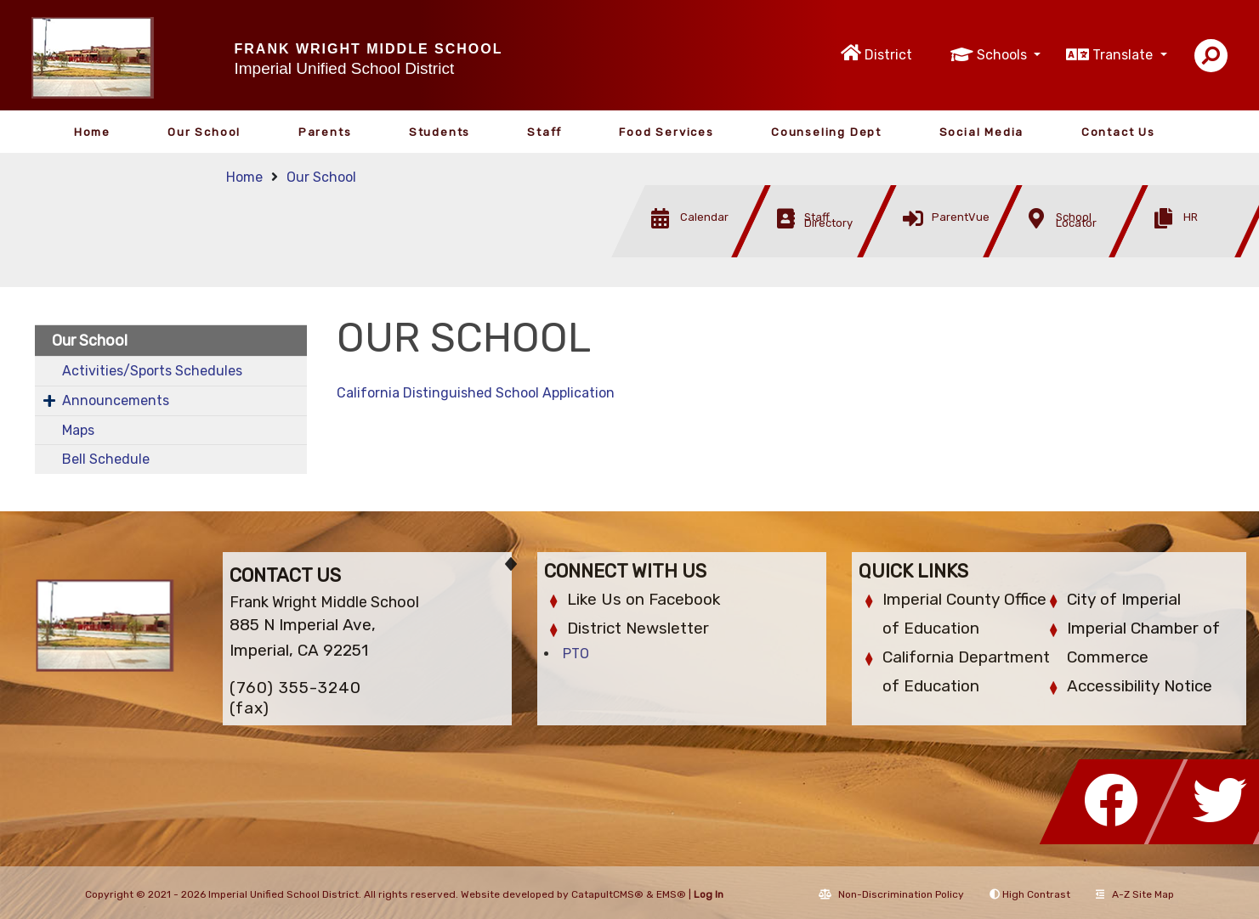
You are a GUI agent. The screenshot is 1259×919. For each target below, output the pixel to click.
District (888, 55)
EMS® (671, 894)
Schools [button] (1003, 55)
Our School (204, 132)
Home (92, 132)
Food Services (666, 132)
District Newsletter (638, 628)
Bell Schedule (106, 459)
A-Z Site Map (1135, 894)
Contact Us (1118, 132)
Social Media (981, 132)
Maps (78, 430)
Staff (544, 132)
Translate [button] (1124, 55)
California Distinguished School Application (476, 393)
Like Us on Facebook (643, 599)
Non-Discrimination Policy (891, 894)
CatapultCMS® (607, 894)
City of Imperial (1124, 599)
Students (439, 132)
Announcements (115, 400)
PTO (576, 654)
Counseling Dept (826, 132)
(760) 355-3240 (295, 687)
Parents (325, 132)
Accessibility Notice (1139, 686)
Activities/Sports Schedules (152, 371)
